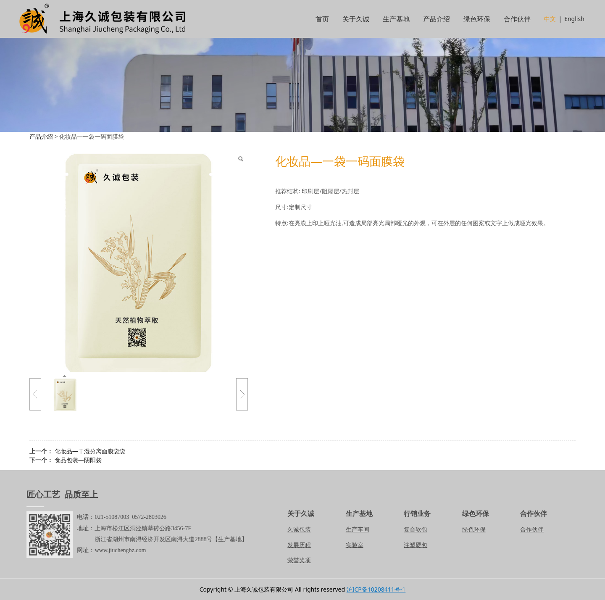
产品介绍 (436, 19)
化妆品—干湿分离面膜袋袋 (90, 451)
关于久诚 (355, 19)
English (574, 19)
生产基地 (396, 19)
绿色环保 (476, 19)
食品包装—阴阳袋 (78, 460)
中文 (550, 19)
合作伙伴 (517, 19)
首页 (322, 19)
